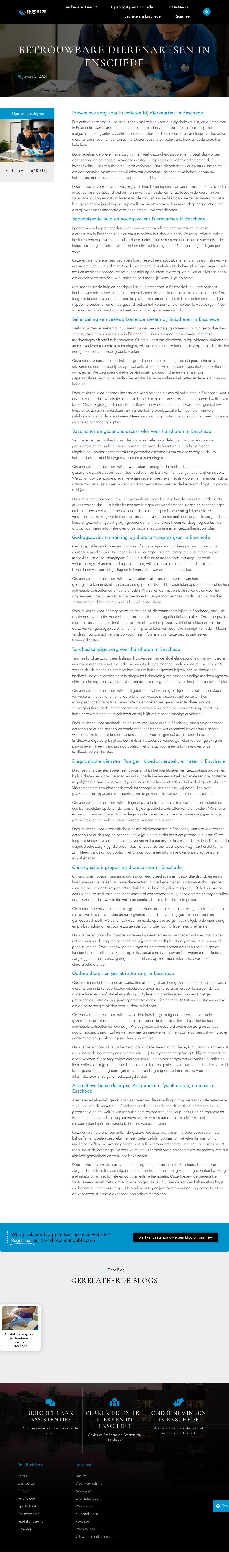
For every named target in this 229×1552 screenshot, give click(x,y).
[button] (207, 11)
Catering (24, 1528)
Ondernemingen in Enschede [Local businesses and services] (178, 1416)
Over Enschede (87, 1498)
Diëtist (23, 1475)
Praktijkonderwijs (30, 1521)
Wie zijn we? (85, 1506)
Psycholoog (26, 1498)
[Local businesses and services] (178, 1402)
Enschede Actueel (80, 7)
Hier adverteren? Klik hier (29, 170)
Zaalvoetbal (26, 1483)
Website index (86, 1528)
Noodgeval (84, 1490)
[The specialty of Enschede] (114, 1402)
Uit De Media (177, 7)
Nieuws (81, 1475)
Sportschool (27, 1506)
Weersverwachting (89, 1483)
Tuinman (24, 1490)
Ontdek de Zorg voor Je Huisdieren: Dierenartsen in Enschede (20, 1340)
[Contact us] (50, 1402)
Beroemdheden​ (87, 1513)
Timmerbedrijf (28, 1513)
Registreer (183, 16)
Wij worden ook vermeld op (97, 1536)
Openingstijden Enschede (132, 7)
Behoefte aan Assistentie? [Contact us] (50, 1416)
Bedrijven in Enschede (142, 16)
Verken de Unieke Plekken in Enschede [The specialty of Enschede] (114, 1419)
